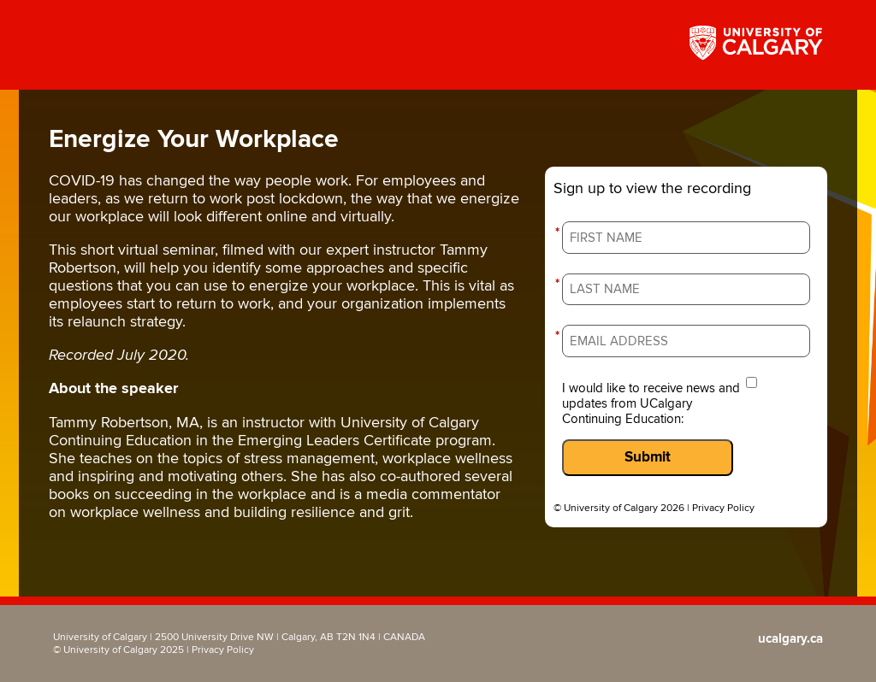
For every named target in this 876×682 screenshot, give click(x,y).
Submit (647, 457)
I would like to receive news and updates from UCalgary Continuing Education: (651, 403)
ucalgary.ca (790, 639)
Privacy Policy (723, 508)
